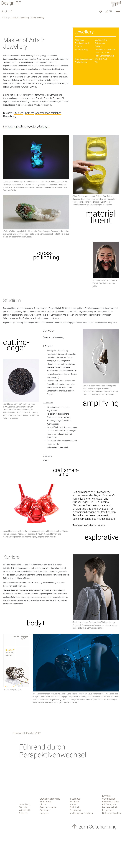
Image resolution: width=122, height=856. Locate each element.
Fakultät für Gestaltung (19, 18)
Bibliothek (74, 807)
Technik (23, 807)
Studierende (46, 801)
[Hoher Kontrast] (100, 11)
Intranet (74, 804)
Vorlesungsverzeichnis (81, 813)
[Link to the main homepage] (116, 4)
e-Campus (75, 798)
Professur (45, 810)
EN (110, 11)
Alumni (43, 804)
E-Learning (75, 810)
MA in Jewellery (37, 18)
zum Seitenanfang (97, 827)
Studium (18, 112)
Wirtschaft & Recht (24, 812)
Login (5, 11)
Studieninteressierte (50, 798)
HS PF (4, 18)
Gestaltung (24, 804)
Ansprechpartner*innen (48, 112)
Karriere (29, 112)
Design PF (11, 3)
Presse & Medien (48, 807)
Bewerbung (10, 116)
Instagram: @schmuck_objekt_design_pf (26, 126)
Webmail (74, 801)
